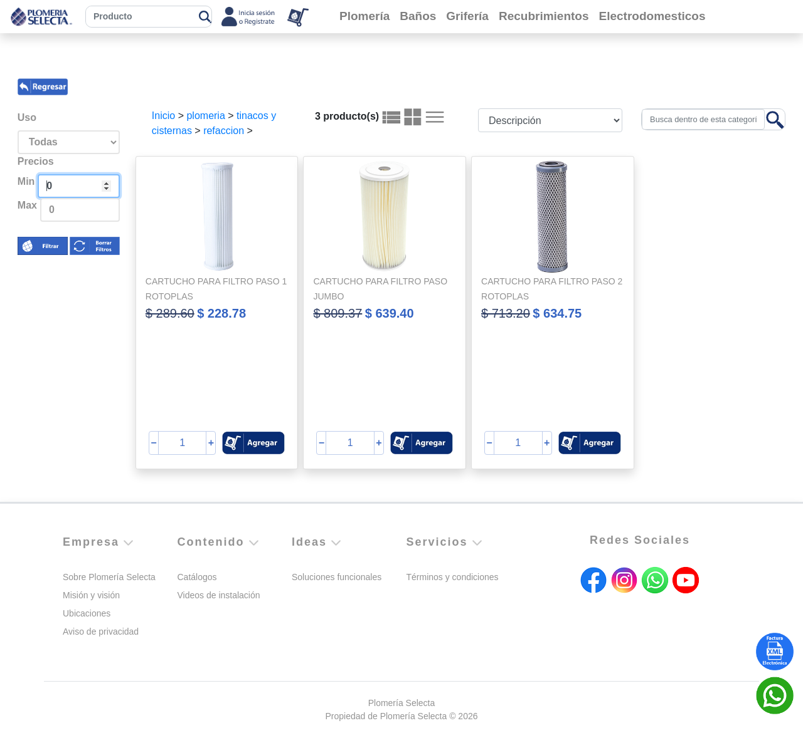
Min (26, 181)
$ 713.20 (505, 313)
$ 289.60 (170, 313)
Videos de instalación (219, 595)
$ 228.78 (221, 313)
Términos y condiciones (453, 577)
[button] (253, 443)
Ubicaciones (86, 613)
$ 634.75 (557, 313)
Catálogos (197, 577)
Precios (36, 161)
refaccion (223, 130)
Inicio (163, 115)
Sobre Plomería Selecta (109, 577)
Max (27, 205)
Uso (27, 117)
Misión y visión (91, 595)
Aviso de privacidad (101, 631)
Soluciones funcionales (336, 577)
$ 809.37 (337, 313)
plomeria (205, 115)
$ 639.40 (389, 313)
